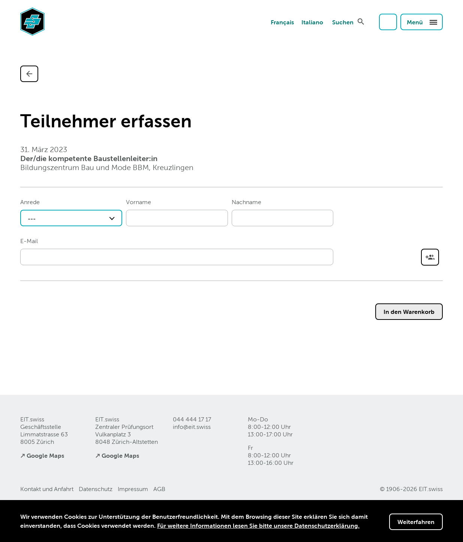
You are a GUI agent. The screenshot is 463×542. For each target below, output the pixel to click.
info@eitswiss (192, 427)
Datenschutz (95, 489)
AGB (159, 489)
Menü (422, 21)
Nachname (246, 202)
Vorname (138, 202)
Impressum (133, 489)
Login (388, 21)
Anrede (30, 202)
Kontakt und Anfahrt (46, 489)
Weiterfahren (416, 521)
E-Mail (29, 241)
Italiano (312, 21)
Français (282, 21)
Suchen (343, 21)
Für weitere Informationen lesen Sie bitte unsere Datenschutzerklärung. (258, 525)
